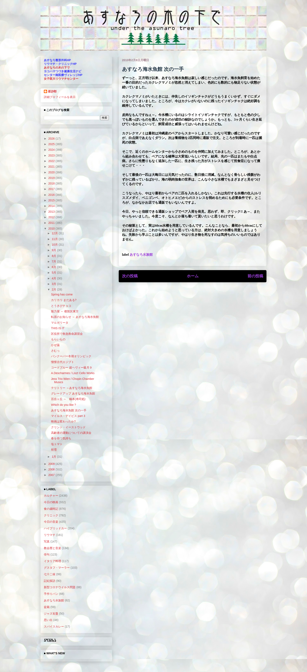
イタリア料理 (52, 561)
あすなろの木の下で (57, 67)
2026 (52, 138)
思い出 (48, 620)
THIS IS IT (57, 328)
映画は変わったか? (63, 421)
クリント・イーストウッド (68, 427)
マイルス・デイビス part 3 (68, 416)
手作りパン (51, 593)
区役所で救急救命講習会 (67, 333)
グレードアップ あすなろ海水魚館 (73, 393)
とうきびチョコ (61, 305)
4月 (54, 278)
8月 (54, 256)
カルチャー (51, 495)
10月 (55, 244)
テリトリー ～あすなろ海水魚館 (71, 388)
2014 (52, 206)
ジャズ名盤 (51, 613)
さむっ (55, 350)
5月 (54, 272)
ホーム (193, 276)
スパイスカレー (54, 626)
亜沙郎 (52, 91)
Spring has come (62, 294)
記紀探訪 (49, 580)
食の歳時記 (51, 508)
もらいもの (58, 339)
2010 (52, 228)
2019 (52, 178)
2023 (52, 155)
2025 (52, 144)
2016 (52, 194)
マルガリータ (59, 322)
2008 (52, 469)
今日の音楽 (51, 521)
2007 (52, 475)
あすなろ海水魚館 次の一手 (68, 410)
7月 (54, 261)
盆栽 (47, 607)
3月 (54, 284)
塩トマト (57, 444)
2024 (52, 149)
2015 (52, 200)
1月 (54, 456)
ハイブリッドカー (55, 528)
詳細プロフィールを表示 (60, 97)
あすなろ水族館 (141, 254)
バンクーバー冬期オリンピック (71, 356)
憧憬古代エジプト (62, 362)
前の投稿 (255, 276)
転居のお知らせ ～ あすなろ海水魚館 (75, 316)
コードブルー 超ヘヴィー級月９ (71, 367)
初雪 (54, 449)
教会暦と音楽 (52, 548)
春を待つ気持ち (61, 438)
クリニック (51, 515)
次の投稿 (130, 276)
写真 (47, 541)
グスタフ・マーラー (57, 567)
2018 (52, 183)
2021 (52, 166)
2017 (52, 189)
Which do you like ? (63, 404)
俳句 (47, 554)
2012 (52, 217)
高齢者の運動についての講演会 (71, 432)
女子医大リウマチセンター (61, 78)
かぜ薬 (55, 345)
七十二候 (49, 574)
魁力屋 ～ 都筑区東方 (65, 311)
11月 (55, 239)
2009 (52, 464)
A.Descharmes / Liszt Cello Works (72, 373)
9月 (54, 250)
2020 (52, 172)
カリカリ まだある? (64, 300)
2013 (52, 211)
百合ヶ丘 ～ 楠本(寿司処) (68, 399)
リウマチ (49, 535)
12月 (55, 233)
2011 (52, 222)
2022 (52, 161)
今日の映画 (51, 502)
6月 (54, 267)
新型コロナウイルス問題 (60, 587)
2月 (54, 289)
